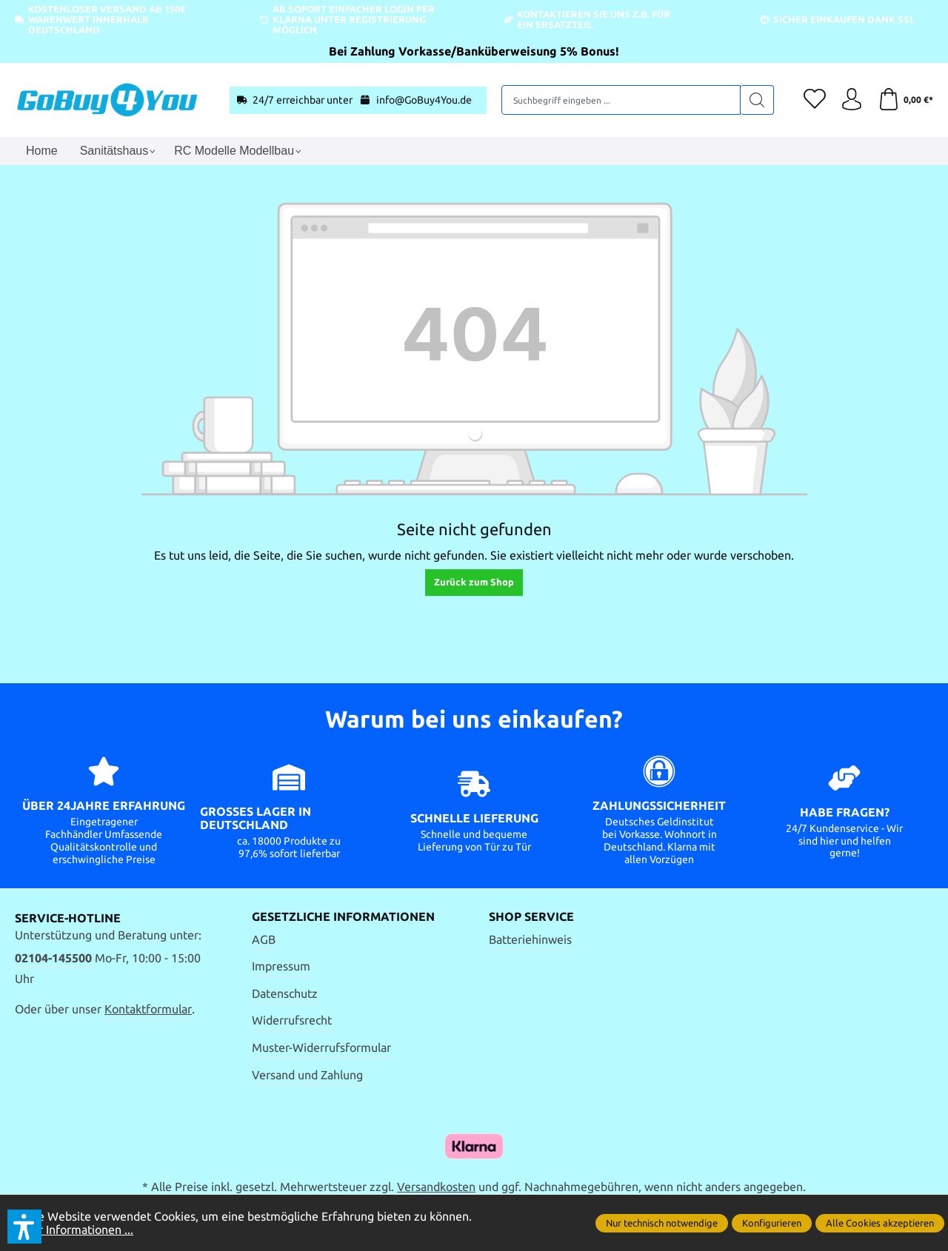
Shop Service (531, 917)
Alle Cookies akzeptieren (880, 1223)
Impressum (281, 966)
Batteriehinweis (530, 939)
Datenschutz (285, 993)
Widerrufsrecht (292, 1020)
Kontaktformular (148, 1009)
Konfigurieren (771, 1223)
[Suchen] (757, 100)
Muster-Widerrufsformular (321, 1047)
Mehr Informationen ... (74, 1229)
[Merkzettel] (815, 100)
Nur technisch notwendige (662, 1223)
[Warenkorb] (905, 100)
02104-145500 (53, 958)
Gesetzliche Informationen (343, 917)
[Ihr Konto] (852, 100)
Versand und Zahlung (307, 1074)
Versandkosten (436, 1186)
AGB (264, 939)
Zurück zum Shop (474, 582)
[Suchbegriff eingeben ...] (621, 100)
